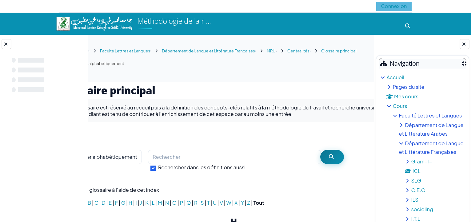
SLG (416, 180)
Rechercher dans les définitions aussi (236, 174)
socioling (422, 209)
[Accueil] (94, 23)
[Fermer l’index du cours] (6, 44)
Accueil (395, 77)
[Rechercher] (261, 163)
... (356, 142)
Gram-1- (421, 161)
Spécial (103, 209)
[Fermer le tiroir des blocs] (464, 44)
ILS (414, 199)
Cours (400, 106)
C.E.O (418, 190)
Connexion (394, 6)
